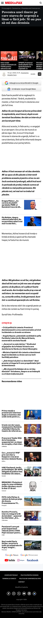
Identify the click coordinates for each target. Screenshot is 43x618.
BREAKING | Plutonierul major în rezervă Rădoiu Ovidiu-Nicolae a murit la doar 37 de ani (12, 485)
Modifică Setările (21, 587)
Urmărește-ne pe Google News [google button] (21, 89)
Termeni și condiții (9, 578)
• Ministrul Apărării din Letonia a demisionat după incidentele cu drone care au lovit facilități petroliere (21, 354)
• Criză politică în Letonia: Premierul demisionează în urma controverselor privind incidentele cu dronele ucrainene (21, 329)
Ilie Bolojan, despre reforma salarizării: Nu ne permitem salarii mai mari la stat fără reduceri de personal (12, 220)
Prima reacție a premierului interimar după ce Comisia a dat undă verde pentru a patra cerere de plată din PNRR (11, 414)
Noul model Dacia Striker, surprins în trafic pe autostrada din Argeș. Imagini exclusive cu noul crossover (12, 544)
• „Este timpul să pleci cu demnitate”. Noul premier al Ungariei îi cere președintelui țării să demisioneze (21, 363)
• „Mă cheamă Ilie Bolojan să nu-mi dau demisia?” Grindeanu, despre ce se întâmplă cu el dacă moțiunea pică (21, 371)
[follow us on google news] (11, 555)
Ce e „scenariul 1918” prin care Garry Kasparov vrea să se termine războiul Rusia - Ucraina (12, 456)
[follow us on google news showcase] (29, 555)
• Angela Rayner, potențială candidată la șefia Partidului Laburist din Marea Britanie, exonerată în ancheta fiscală (21, 338)
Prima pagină (6, 8)
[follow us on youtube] (10, 560)
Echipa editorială (11, 575)
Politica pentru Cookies (29, 575)
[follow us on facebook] (32, 560)
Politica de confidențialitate (30, 578)
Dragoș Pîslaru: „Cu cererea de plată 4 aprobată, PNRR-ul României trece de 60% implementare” (12, 204)
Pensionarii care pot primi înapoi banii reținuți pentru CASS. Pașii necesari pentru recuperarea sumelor (11, 530)
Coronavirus (16, 8)
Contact (21, 582)
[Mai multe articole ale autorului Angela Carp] (4, 74)
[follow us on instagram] (20, 560)
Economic (25, 73)
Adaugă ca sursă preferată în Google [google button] (21, 83)
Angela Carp (12, 75)
